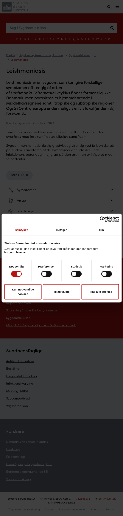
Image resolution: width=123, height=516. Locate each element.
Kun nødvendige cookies (23, 292)
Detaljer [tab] (61, 229)
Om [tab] (101, 229)
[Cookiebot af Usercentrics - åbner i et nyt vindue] (102, 219)
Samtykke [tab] (21, 229)
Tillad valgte (61, 291)
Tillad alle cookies (100, 291)
